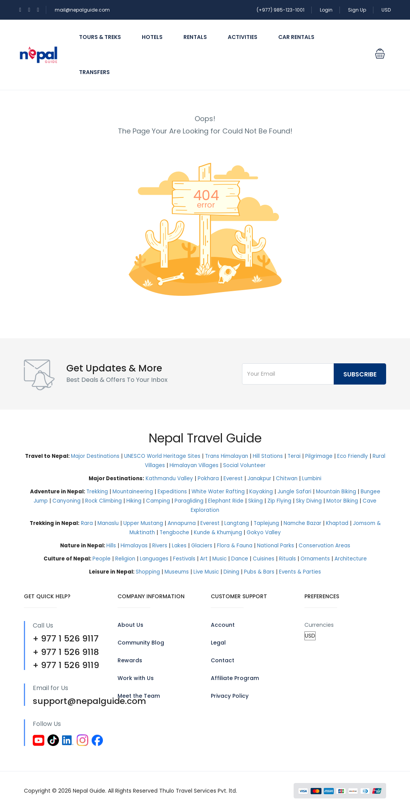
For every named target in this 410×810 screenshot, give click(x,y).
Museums (177, 571)
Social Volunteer (244, 465)
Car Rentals (296, 37)
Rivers (159, 545)
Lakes (179, 545)
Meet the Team (139, 696)
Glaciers (201, 545)
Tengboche (174, 532)
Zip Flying (279, 501)
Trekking (97, 491)
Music (219, 558)
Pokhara (208, 478)
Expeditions (172, 491)
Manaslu (108, 523)
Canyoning (66, 501)
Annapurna (182, 523)
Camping (158, 501)
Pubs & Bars (259, 571)
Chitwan (286, 478)
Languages (154, 558)
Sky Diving (309, 501)
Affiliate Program (235, 678)
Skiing (255, 501)
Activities (242, 37)
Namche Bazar (302, 523)
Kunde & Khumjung (218, 532)
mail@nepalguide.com (82, 10)
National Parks (275, 545)
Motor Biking (342, 501)
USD (386, 10)
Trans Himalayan (226, 456)
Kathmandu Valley (169, 478)
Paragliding (189, 501)
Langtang (236, 523)
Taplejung (266, 523)
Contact (222, 660)
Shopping (148, 571)
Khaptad (337, 523)
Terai (294, 456)
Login (326, 10)
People (101, 558)
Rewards (130, 660)
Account (223, 625)
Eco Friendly (352, 456)
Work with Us (136, 678)
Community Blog (141, 642)
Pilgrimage (319, 456)
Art (204, 558)
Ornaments (315, 558)
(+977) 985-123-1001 (280, 10)
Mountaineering (133, 491)
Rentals (195, 37)
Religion (125, 558)
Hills (111, 545)
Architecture (350, 558)
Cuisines (263, 558)
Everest (233, 478)
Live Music (206, 571)
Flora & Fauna (234, 545)
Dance (239, 558)
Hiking (133, 501)
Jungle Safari (294, 491)
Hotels (152, 37)
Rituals (287, 558)
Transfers (94, 72)
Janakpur (259, 478)
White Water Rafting (218, 491)
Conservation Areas (324, 545)
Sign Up (357, 10)
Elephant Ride (226, 501)
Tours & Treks (100, 37)
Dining (231, 571)
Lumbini (311, 478)
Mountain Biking (336, 491)
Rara (87, 523)
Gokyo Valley (264, 532)
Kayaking (261, 491)
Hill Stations (268, 456)
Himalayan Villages (194, 465)
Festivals (184, 558)
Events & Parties (300, 571)
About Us (130, 625)
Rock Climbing (103, 501)
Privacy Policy (230, 696)
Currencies (319, 625)
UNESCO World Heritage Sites (162, 456)
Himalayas (134, 545)
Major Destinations (95, 456)
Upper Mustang (143, 523)
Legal (218, 642)
